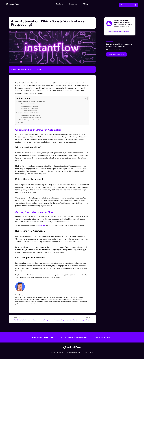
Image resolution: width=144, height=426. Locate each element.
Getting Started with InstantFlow (29, 113)
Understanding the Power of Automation (31, 101)
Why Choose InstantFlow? (29, 104)
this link (42, 225)
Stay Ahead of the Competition (32, 117)
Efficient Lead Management (30, 108)
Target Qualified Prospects (30, 106)
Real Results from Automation (30, 115)
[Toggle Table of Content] (85, 98)
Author (20, 122)
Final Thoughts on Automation (31, 120)
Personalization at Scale (30, 110)
